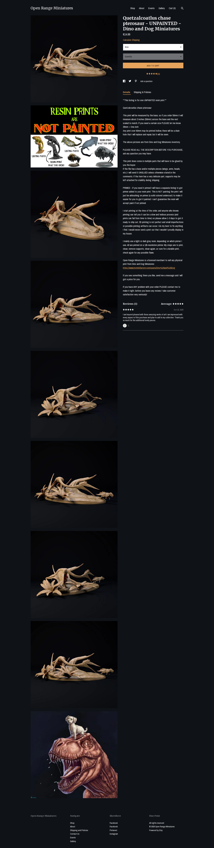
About (141, 8)
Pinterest (113, 830)
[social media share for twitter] (130, 81)
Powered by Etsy (156, 830)
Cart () (172, 8)
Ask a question (146, 81)
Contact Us (74, 834)
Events (151, 8)
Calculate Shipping (131, 40)
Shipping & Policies (142, 92)
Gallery (162, 8)
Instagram (114, 834)
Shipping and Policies (79, 830)
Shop (132, 8)
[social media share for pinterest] (136, 81)
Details (127, 92)
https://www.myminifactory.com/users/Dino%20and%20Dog (149, 267)
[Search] (182, 8)
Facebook (114, 823)
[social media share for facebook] (124, 81)
